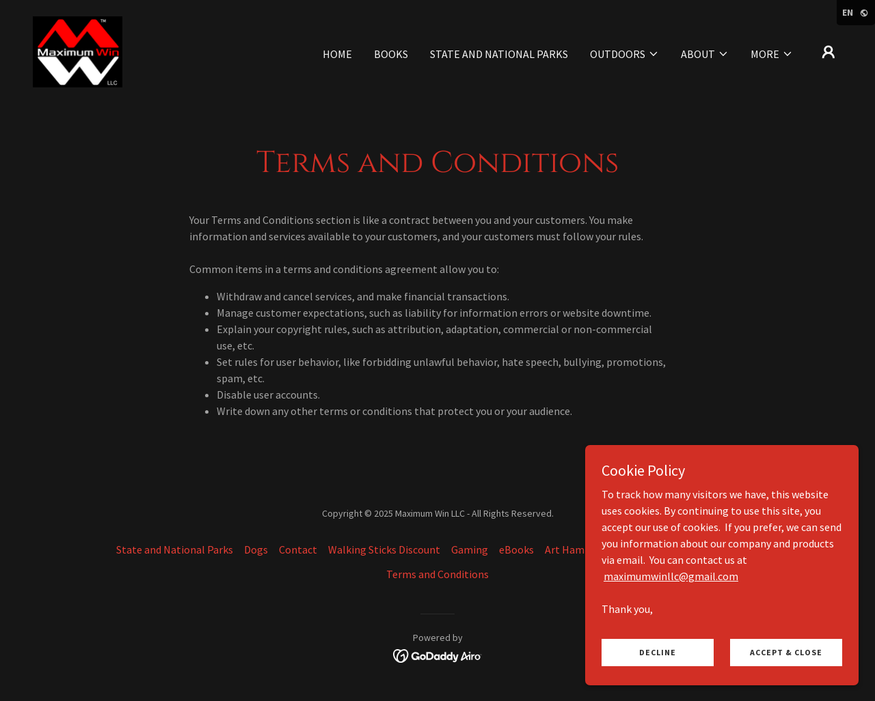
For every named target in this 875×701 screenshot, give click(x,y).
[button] (624, 54)
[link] (77, 50)
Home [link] (337, 54)
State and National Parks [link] (499, 54)
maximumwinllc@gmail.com (671, 575)
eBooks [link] (516, 549)
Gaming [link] (469, 549)
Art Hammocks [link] (580, 549)
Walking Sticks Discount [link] (384, 549)
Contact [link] (298, 549)
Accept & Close (786, 652)
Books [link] (391, 54)
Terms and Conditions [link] (437, 574)
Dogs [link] (256, 549)
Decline (657, 652)
